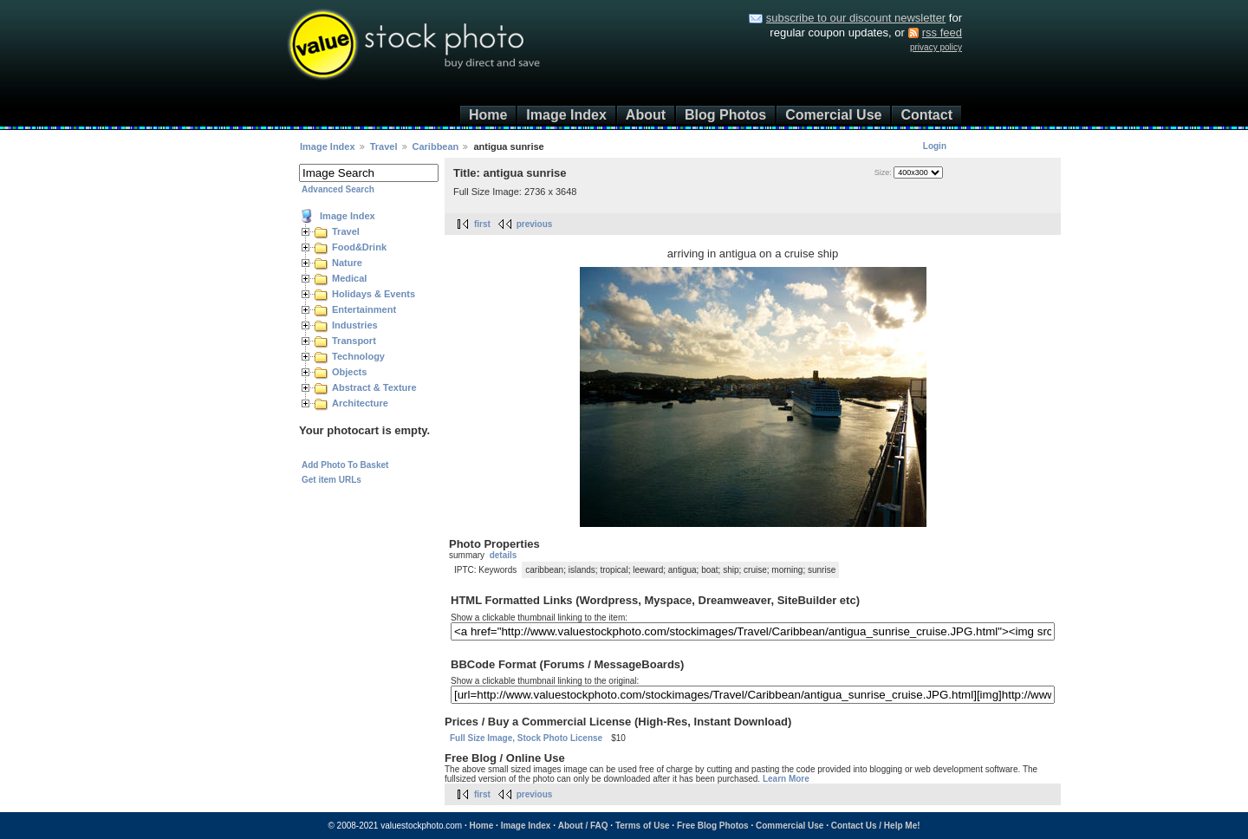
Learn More (786, 779)
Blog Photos (725, 114)
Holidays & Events (373, 294)
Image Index (566, 114)
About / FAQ (583, 825)
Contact (926, 114)
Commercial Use (789, 825)
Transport (354, 340)
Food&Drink (359, 247)
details (503, 555)
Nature (347, 262)
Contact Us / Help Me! (875, 825)
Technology (358, 356)
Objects (349, 372)
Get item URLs (331, 480)
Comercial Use (833, 114)
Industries (355, 325)
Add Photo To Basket (345, 465)
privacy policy (936, 47)
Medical (349, 278)
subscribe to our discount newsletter (856, 17)
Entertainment (364, 309)
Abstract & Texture (374, 387)
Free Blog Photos (713, 825)
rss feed (942, 32)
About (646, 114)
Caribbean (436, 146)
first (482, 224)
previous (535, 224)
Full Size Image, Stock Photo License (526, 738)
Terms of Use (642, 825)
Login (934, 146)
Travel (384, 146)
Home (488, 114)
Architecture (360, 403)
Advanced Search (338, 189)
